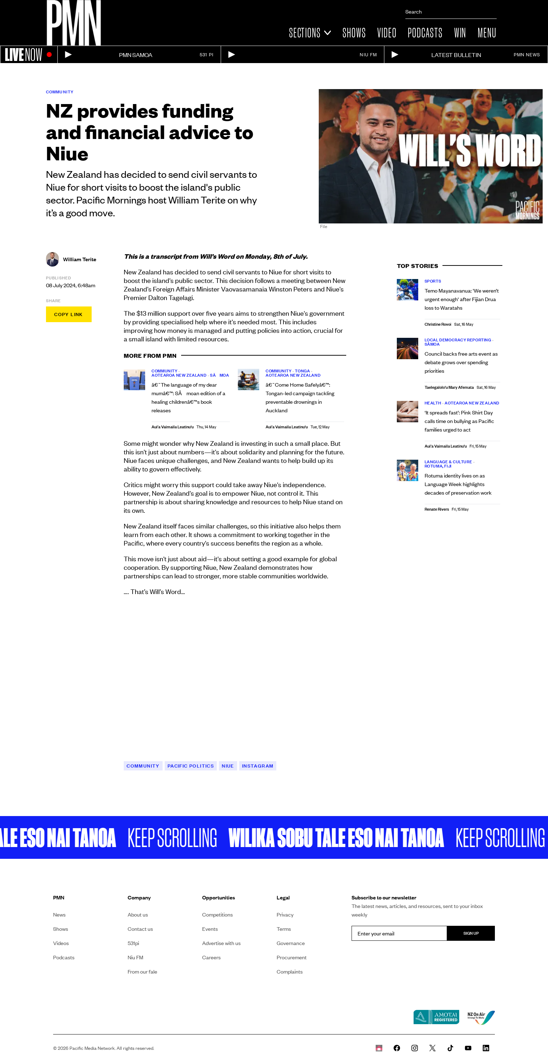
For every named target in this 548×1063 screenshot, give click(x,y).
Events (210, 928)
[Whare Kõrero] (379, 1048)
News (59, 914)
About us (138, 914)
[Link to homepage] (74, 23)
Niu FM (135, 957)
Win (460, 32)
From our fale (142, 971)
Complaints (290, 971)
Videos (61, 942)
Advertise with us (221, 942)
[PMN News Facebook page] (397, 1048)
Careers (211, 957)
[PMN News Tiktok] (450, 1048)
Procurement (292, 957)
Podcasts (425, 32)
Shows (354, 32)
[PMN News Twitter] (432, 1048)
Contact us (140, 928)
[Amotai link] (436, 1018)
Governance (291, 942)
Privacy (285, 914)
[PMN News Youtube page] (468, 1048)
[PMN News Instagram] (414, 1048)
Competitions (217, 914)
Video (386, 32)
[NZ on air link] (481, 1017)
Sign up (471, 933)
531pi (133, 942)
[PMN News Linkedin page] (486, 1048)
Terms (284, 928)
